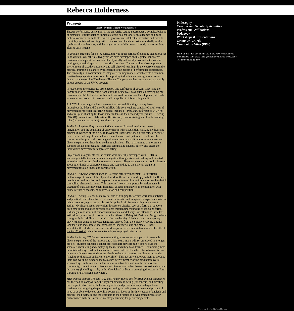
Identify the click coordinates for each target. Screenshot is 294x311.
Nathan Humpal (220, 309)
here (198, 59)
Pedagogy (183, 33)
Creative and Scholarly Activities (199, 26)
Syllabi (107, 27)
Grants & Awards (189, 40)
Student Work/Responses (124, 27)
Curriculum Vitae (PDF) (193, 44)
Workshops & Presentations (196, 37)
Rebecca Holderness (98, 10)
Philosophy (184, 22)
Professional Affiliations (193, 30)
